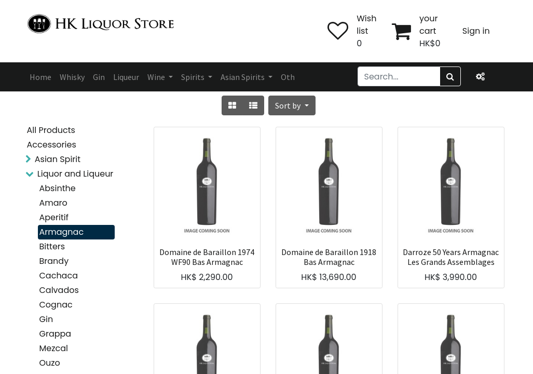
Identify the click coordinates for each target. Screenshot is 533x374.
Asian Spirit (57, 159)
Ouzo (49, 363)
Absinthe (57, 188)
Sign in (476, 31)
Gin (46, 319)
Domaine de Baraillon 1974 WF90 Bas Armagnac (206, 257)
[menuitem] (40, 76)
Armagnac (61, 232)
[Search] (450, 76)
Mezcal (53, 348)
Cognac (56, 305)
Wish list (366, 24)
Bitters (52, 246)
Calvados (59, 290)
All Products (51, 130)
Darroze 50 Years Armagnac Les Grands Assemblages (451, 257)
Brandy (54, 261)
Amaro (53, 203)
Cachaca (58, 276)
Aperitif (54, 217)
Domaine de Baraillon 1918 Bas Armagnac (328, 257)
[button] (291, 105)
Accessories (51, 145)
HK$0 (430, 43)
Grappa (55, 334)
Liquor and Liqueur (75, 174)
